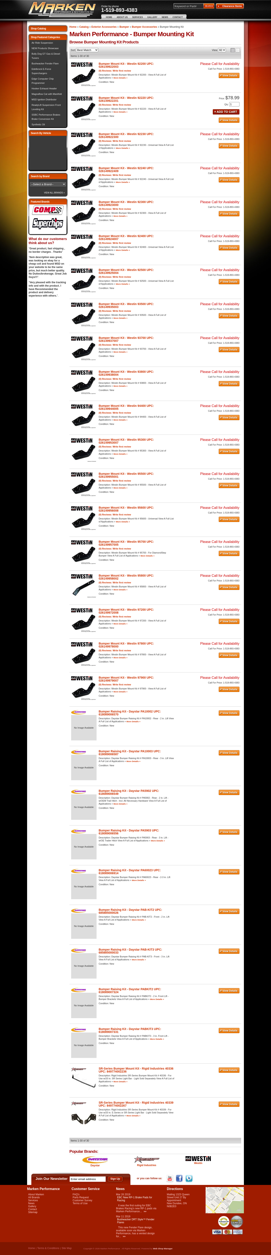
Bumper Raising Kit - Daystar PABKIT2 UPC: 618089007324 (130, 990)
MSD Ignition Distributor (44, 99)
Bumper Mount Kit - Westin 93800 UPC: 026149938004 (126, 373)
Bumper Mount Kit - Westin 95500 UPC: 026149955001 (126, 475)
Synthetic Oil (38, 124)
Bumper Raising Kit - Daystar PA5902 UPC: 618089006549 (129, 792)
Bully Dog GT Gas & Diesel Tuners (46, 55)
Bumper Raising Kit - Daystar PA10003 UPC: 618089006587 (130, 753)
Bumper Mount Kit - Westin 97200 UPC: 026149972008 (126, 611)
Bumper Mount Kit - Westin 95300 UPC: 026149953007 (126, 441)
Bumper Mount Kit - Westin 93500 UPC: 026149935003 (126, 305)
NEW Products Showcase (45, 48)
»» (145, 1211)
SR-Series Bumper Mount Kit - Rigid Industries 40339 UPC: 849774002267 (136, 1104)
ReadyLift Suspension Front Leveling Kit (46, 107)
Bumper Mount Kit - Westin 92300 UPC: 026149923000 (126, 203)
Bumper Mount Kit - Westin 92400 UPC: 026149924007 (126, 237)
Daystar (95, 1165)
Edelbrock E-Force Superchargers (41, 71)
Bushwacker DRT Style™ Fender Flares (135, 1221)
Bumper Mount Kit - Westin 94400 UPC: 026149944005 (126, 407)
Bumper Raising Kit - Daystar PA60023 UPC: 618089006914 (130, 871)
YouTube (170, 1178)
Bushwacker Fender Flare (45, 63)
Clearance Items (230, 6)
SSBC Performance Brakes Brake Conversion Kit (46, 116)
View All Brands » (54, 193)
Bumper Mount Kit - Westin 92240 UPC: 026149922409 (126, 169)
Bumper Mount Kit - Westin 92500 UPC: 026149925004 (126, 271)
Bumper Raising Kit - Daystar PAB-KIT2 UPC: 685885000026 (130, 911)
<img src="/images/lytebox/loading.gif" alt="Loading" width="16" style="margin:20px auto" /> (48, 153)
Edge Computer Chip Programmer (43, 80)
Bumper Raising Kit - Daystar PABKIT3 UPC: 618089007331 (130, 1030)
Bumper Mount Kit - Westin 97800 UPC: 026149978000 (126, 645)
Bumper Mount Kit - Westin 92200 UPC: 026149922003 (126, 65)
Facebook (180, 1178)
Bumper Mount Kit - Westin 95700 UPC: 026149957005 (126, 543)
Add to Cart (226, 112)
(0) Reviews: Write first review (115, 70)
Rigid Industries (146, 1165)
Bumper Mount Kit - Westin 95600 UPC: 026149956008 (126, 509)
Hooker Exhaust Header (44, 88)
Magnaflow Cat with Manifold (47, 94)
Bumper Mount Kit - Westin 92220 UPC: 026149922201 (126, 99)
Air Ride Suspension (42, 42)
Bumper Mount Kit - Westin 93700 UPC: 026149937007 (126, 339)
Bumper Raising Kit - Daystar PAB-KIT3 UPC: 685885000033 (130, 951)
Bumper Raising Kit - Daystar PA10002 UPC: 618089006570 (130, 713)
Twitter (189, 1178)
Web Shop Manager (163, 1248)
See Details (229, 75)
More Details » (120, 78)
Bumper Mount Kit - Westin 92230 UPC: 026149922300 (126, 135)
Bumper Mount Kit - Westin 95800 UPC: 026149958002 (126, 577)
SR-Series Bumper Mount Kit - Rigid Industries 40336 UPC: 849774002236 (136, 1070)
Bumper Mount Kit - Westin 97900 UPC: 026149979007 (126, 679)
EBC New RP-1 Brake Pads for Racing (134, 1199)
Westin (198, 1163)
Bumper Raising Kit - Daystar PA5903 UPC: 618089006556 (129, 832)
